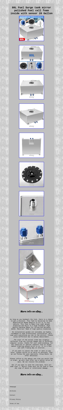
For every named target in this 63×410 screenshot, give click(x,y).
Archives (13, 391)
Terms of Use (14, 403)
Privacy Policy (15, 399)
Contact (12, 395)
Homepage (13, 387)
